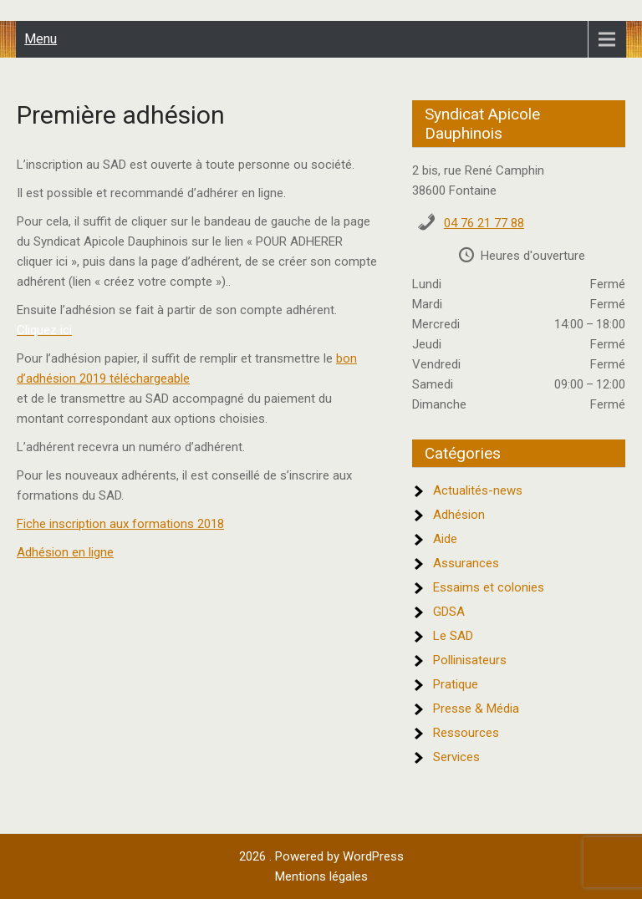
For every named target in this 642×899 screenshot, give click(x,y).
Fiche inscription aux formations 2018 (120, 523)
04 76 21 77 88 (484, 223)
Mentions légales (321, 876)
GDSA (449, 611)
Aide (445, 538)
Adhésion (459, 514)
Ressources (466, 732)
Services (456, 756)
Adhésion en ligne (65, 552)
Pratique (455, 684)
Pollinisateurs (470, 660)
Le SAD (453, 635)
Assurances (466, 563)
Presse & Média (476, 708)
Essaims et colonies (488, 587)
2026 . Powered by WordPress (321, 856)
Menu (40, 39)
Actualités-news (477, 490)
